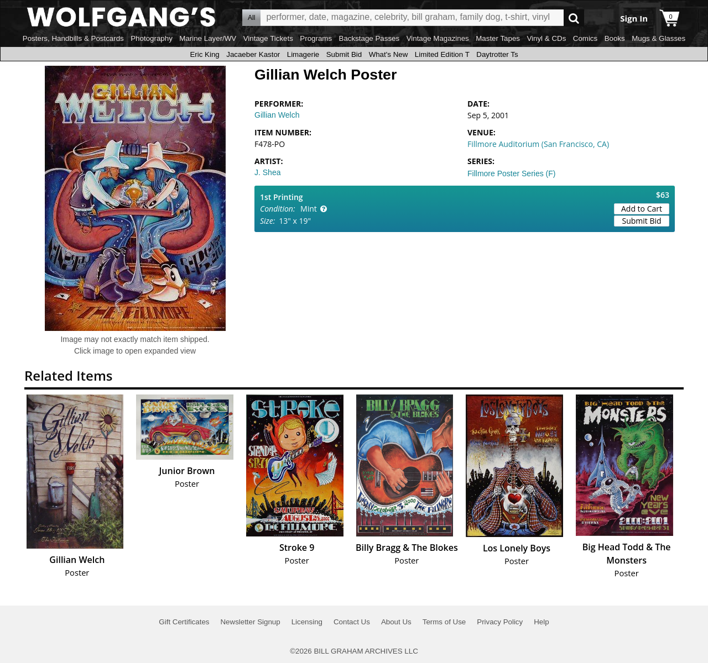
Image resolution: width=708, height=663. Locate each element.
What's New (388, 54)
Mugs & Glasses (658, 38)
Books (615, 38)
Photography (152, 38)
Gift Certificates (184, 622)
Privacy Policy (500, 622)
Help (541, 622)
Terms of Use (444, 622)
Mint (308, 208)
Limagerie (303, 54)
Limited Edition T (442, 54)
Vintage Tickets (268, 38)
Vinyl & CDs (546, 38)
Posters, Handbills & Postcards (73, 38)
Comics (585, 38)
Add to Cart (641, 208)
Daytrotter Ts (497, 54)
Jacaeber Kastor (253, 54)
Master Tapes (498, 38)
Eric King (204, 54)
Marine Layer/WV (207, 38)
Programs (316, 38)
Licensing (306, 622)
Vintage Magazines (438, 38)
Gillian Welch (276, 114)
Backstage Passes (369, 38)
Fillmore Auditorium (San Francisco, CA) (538, 144)
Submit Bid (344, 54)
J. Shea (267, 172)
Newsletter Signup (250, 622)
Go (574, 18)
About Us (396, 622)
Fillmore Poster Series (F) (511, 173)
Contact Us (352, 622)
